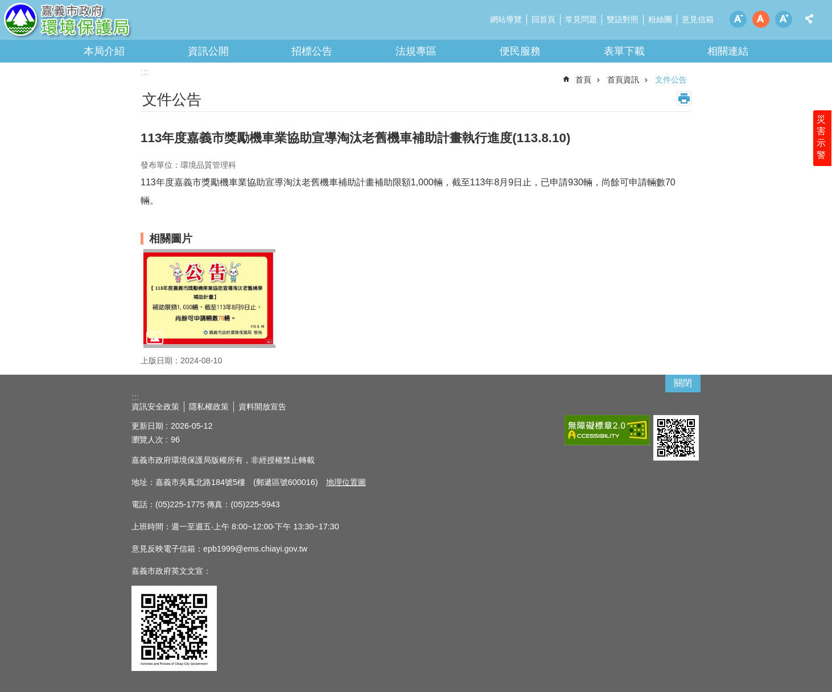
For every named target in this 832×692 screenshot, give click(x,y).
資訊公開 (208, 51)
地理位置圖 (346, 482)
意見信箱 (698, 19)
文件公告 (671, 79)
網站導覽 (506, 19)
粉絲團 (660, 19)
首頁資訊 (623, 79)
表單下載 (624, 51)
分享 (809, 18)
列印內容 (684, 98)
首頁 (583, 79)
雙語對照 (623, 19)
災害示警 (821, 140)
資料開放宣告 (262, 406)
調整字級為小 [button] (738, 19)
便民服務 (520, 51)
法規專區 (416, 51)
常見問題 (581, 19)
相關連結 (727, 51)
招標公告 (311, 51)
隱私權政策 (209, 406)
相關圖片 (170, 239)
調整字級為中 (760, 19)
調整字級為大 (783, 19)
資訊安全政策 (155, 406)
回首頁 (543, 19)
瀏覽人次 (147, 439)
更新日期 (147, 425)
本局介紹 (104, 51)
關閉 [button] (683, 383)
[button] (209, 298)
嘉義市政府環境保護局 (99, 22)
